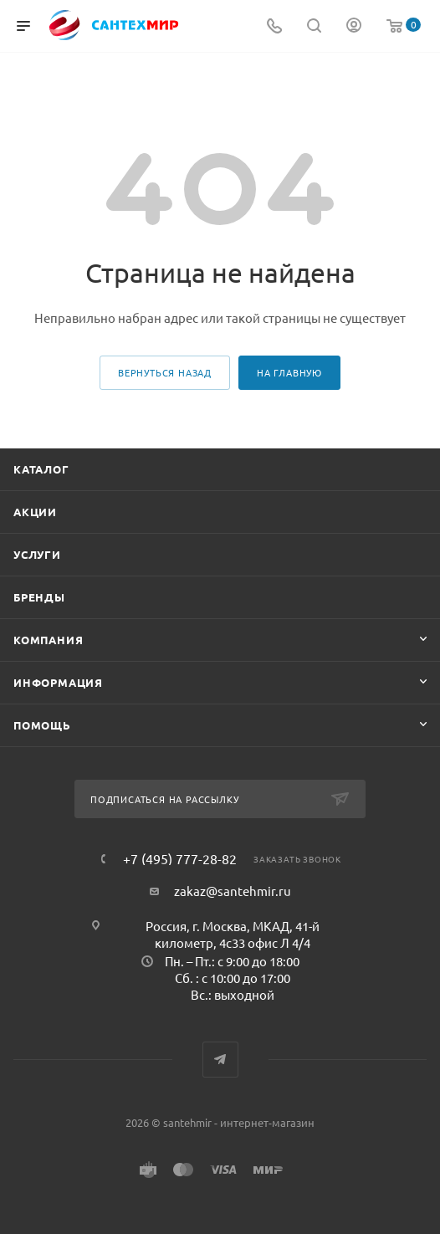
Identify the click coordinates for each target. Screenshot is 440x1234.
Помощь (42, 725)
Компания (48, 639)
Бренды (39, 597)
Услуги (37, 554)
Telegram (220, 1060)
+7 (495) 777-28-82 (180, 858)
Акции (35, 511)
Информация (58, 682)
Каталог (41, 469)
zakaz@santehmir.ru (232, 891)
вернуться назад (165, 372)
